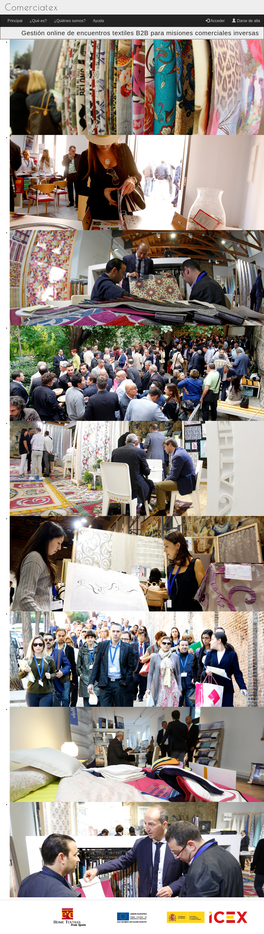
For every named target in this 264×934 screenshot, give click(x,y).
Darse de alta (246, 21)
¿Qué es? (38, 21)
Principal (15, 21)
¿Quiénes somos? (70, 21)
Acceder (215, 21)
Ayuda (98, 21)
